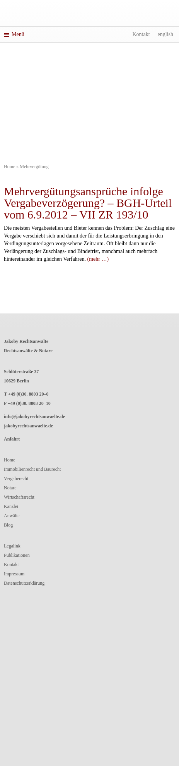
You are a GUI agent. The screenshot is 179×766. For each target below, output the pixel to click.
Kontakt (141, 34)
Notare (10, 488)
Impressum (14, 574)
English (165, 34)
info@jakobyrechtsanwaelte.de (34, 416)
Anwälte (12, 515)
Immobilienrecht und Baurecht (32, 469)
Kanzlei (11, 506)
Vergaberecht (16, 478)
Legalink (12, 546)
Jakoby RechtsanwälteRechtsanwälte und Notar (90, 14)
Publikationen (17, 555)
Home (9, 166)
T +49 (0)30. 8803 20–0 (26, 394)
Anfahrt (12, 439)
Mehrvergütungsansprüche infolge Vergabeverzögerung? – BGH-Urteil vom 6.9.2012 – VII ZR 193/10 (88, 203)
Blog (8, 525)
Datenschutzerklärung (24, 583)
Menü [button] (14, 34)
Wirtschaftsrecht (19, 497)
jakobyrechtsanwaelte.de (28, 426)
